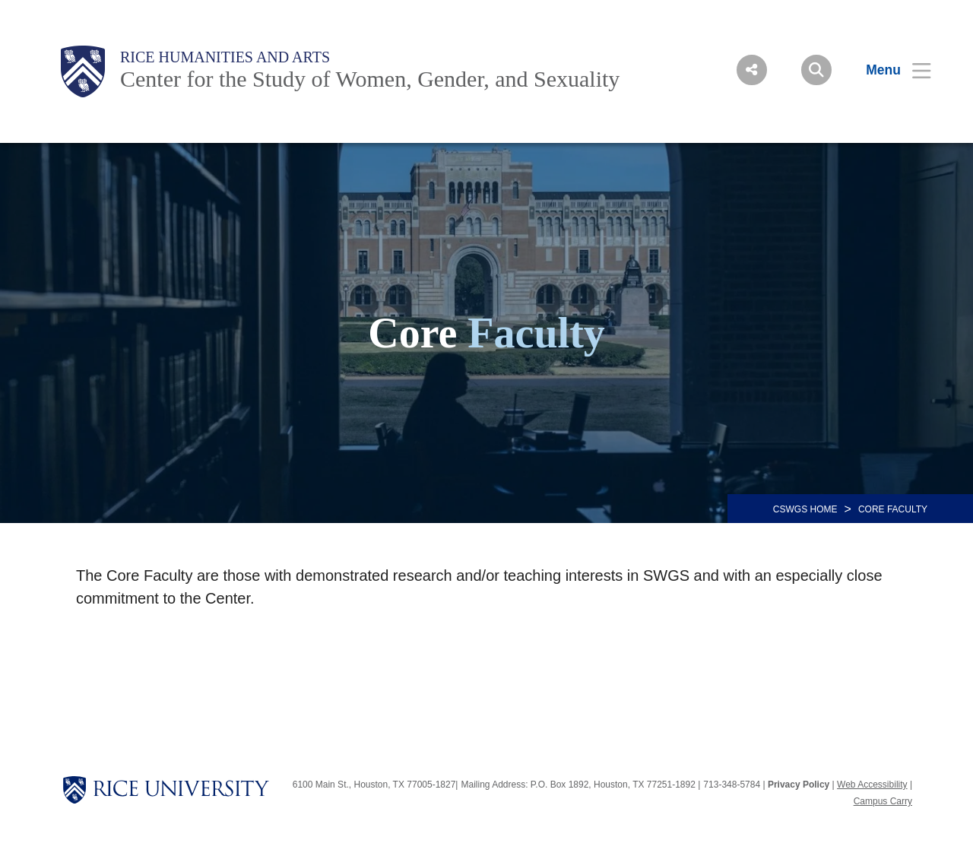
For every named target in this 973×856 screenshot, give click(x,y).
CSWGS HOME (805, 509)
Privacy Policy (798, 784)
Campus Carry (883, 801)
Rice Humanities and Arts (225, 57)
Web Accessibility (872, 784)
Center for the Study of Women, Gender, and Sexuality (370, 78)
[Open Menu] (889, 70)
